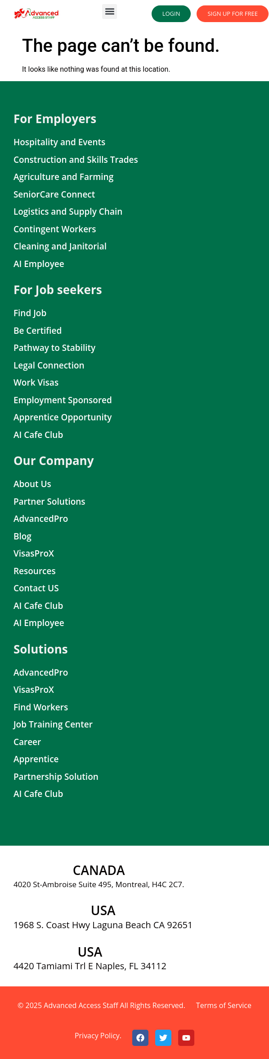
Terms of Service (223, 1005)
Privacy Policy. (98, 1036)
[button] (109, 11)
